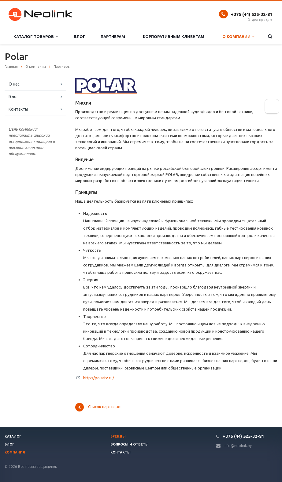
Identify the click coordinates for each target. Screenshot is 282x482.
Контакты (18, 109)
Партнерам (113, 36)
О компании (238, 36)
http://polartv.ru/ (98, 378)
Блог (79, 36)
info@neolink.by (238, 446)
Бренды (118, 436)
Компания (15, 452)
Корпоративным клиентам (173, 36)
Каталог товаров (35, 36)
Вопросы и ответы (129, 444)
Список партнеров (99, 407)
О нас (14, 84)
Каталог (13, 436)
